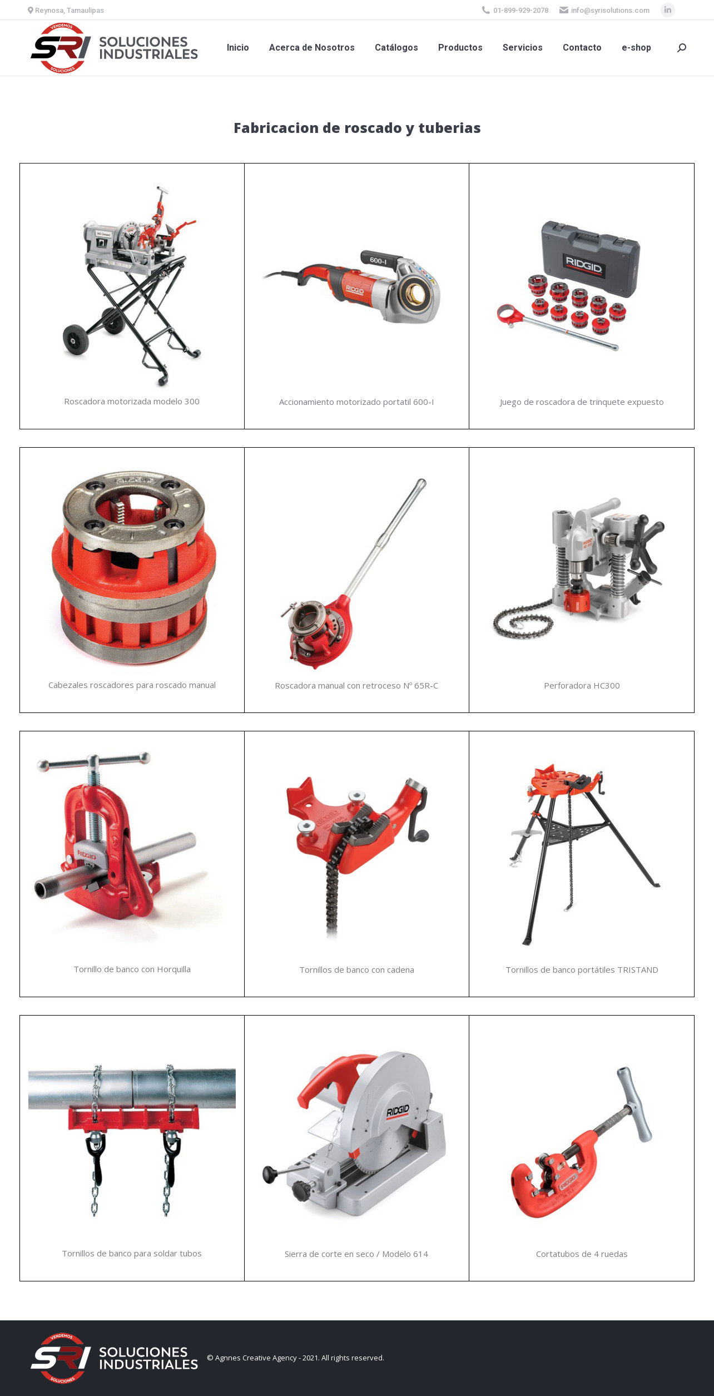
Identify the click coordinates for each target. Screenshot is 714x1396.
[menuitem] (238, 47)
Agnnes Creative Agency (256, 1358)
